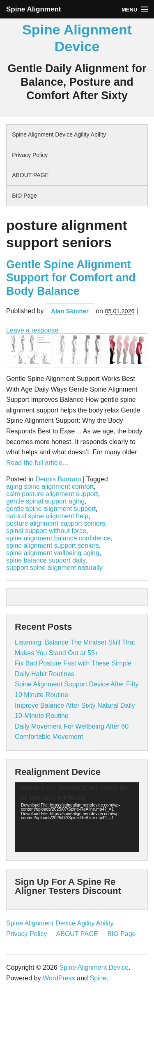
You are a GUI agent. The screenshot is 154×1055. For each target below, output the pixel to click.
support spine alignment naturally (54, 568)
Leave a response (32, 330)
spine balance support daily (46, 560)
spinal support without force (46, 531)
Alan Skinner (70, 311)
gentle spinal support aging (45, 501)
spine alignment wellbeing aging (52, 553)
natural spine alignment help (47, 516)
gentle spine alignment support (51, 509)
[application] (77, 817)
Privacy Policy (30, 155)
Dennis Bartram (58, 479)
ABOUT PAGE (30, 175)
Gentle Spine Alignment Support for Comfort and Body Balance (71, 277)
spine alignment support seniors (52, 545)
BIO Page (24, 195)
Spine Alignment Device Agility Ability (59, 134)
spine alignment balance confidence (58, 538)
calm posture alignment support (52, 494)
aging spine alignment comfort (50, 486)
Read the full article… (37, 462)
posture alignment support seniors (55, 523)
